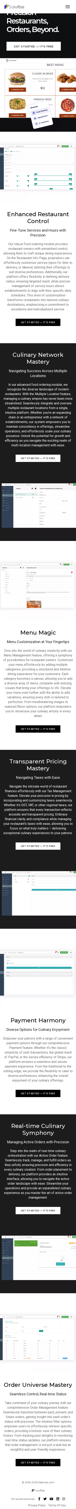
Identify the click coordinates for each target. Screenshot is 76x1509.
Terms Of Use (57, 1505)
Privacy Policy (37, 1505)
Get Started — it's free (34, 46)
